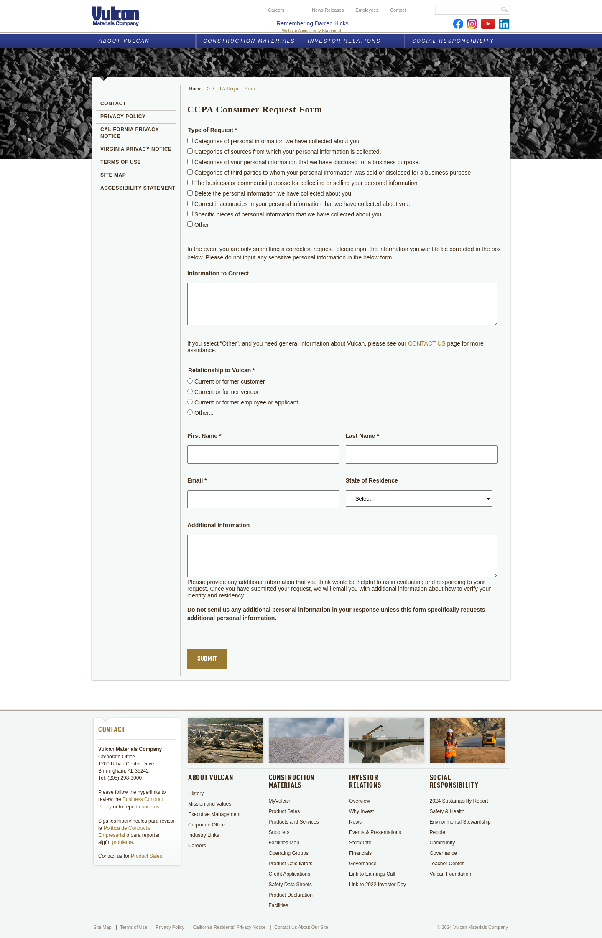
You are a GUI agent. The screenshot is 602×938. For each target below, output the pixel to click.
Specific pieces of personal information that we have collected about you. (285, 214)
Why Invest (361, 811)
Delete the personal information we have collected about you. (270, 193)
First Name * (204, 435)
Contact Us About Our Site (301, 927)
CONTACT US (427, 343)
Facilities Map (284, 843)
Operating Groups (289, 853)
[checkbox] (190, 140)
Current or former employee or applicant (242, 402)
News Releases (328, 10)
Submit (207, 659)
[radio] (190, 381)
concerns (149, 807)
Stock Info (360, 843)
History (196, 793)
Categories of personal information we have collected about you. (274, 141)
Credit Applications (289, 874)
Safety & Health (448, 811)
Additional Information (218, 525)
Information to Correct (218, 273)
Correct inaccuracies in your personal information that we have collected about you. (298, 204)
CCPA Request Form (234, 89)
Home (195, 89)
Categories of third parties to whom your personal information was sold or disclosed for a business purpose (329, 172)
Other (198, 224)
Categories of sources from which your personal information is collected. (284, 151)
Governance (362, 864)
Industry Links (203, 835)
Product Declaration (291, 895)
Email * (197, 480)
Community (442, 843)
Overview (359, 801)
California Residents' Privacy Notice (229, 927)
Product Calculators (291, 864)
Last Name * (362, 435)
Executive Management (214, 814)
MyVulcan (280, 801)
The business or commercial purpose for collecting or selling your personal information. (303, 183)
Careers (276, 10)
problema (122, 842)
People (437, 832)
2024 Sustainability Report (459, 801)
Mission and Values (209, 804)
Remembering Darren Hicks (312, 23)
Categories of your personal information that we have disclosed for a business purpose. (303, 162)
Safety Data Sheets (290, 884)
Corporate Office (206, 825)
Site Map (102, 927)
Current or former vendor (223, 392)
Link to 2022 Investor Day (377, 884)
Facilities (278, 905)
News (355, 822)
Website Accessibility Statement (311, 30)
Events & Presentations (375, 832)
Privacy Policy (170, 927)
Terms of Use (133, 927)
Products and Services (294, 822)
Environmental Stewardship (460, 822)
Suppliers (279, 832)
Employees (367, 10)
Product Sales (146, 856)
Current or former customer (226, 381)
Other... (200, 412)
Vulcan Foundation (451, 874)
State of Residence (372, 480)
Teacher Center (447, 864)
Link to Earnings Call (372, 874)
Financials (360, 853)
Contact (398, 10)
